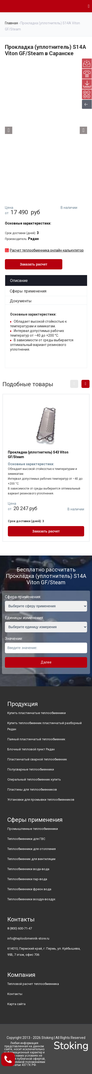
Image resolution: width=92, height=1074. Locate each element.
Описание (19, 280)
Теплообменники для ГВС (26, 839)
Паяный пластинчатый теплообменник (36, 739)
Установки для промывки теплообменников (40, 799)
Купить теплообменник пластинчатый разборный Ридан (44, 726)
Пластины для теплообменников (32, 789)
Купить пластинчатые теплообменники (36, 713)
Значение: (14, 638)
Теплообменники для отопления (31, 849)
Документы (21, 301)
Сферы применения (28, 291)
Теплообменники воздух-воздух (31, 899)
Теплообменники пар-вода (27, 879)
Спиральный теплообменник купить (34, 779)
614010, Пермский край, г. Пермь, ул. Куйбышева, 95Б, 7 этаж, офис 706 (43, 951)
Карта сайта (16, 1004)
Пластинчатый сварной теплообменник (37, 759)
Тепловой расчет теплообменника (33, 984)
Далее (46, 662)
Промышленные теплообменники (32, 829)
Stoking (47, 1038)
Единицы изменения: (24, 617)
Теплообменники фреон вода (29, 889)
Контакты (14, 994)
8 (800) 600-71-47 (19, 928)
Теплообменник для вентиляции (31, 859)
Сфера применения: (23, 597)
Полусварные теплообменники (30, 769)
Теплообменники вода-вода (28, 869)
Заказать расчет (33, 264)
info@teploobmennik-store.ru (28, 938)
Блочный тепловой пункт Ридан (31, 749)
